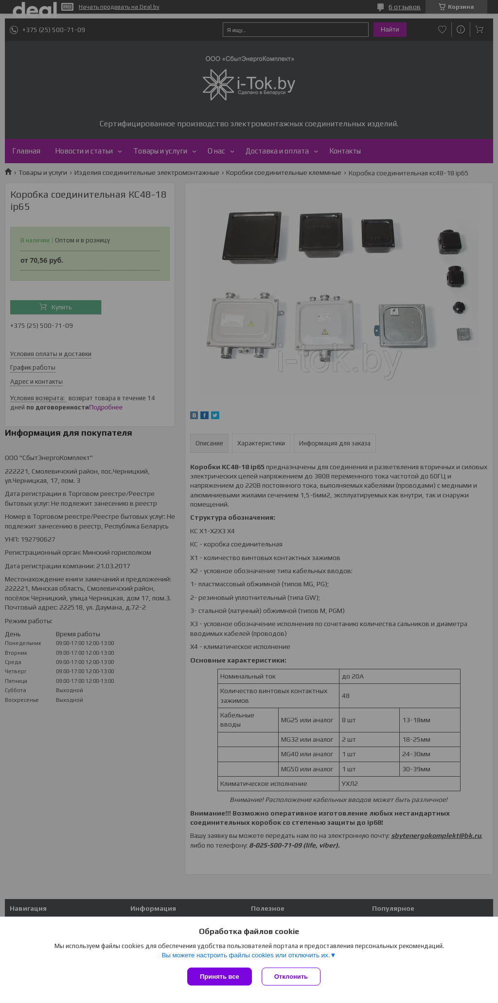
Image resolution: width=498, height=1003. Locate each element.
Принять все (219, 976)
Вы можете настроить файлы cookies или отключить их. (245, 955)
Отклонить (291, 976)
